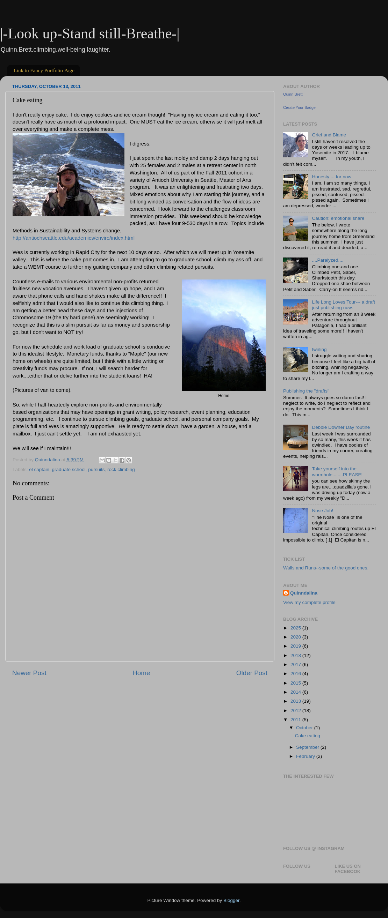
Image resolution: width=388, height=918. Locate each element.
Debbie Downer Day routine (341, 427)
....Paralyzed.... (327, 260)
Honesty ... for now (331, 176)
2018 (296, 655)
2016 (296, 673)
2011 (296, 719)
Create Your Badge (299, 107)
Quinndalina (303, 593)
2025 (296, 627)
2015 (296, 683)
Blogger (231, 900)
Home (141, 673)
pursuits (96, 469)
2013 (296, 701)
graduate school (69, 469)
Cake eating (307, 735)
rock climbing (121, 469)
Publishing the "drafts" (306, 391)
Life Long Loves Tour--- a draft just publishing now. (343, 304)
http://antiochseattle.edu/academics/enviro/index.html (74, 238)
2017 (296, 664)
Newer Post (29, 673)
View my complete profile (309, 602)
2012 (296, 710)
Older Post (251, 673)
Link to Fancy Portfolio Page (44, 70)
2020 (296, 637)
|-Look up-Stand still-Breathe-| (90, 33)
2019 (296, 646)
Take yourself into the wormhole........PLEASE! (337, 471)
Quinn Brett (293, 94)
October (305, 727)
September (308, 747)
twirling (319, 349)
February (306, 756)
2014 (296, 692)
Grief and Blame (329, 134)
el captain (39, 469)
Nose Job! (322, 510)
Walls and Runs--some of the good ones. (325, 567)
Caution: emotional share (338, 218)
